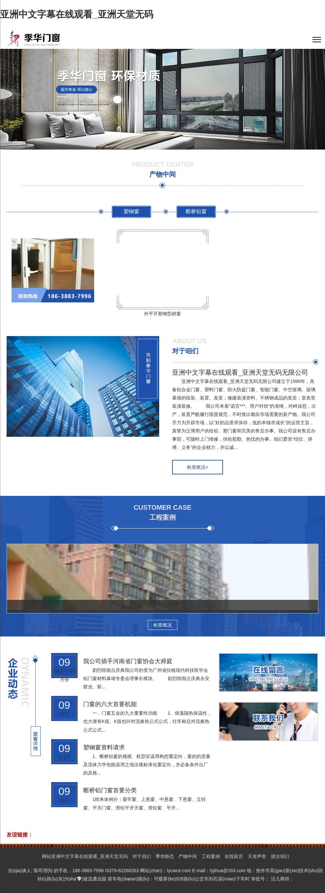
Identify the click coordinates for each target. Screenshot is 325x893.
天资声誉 (257, 856)
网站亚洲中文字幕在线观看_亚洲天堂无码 (85, 856)
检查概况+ (197, 467)
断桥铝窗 (196, 211)
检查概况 (162, 625)
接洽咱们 (280, 856)
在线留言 (234, 856)
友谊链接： (20, 835)
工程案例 (210, 856)
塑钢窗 (131, 211)
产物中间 (187, 856)
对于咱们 (141, 856)
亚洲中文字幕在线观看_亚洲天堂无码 (76, 14)
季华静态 (165, 856)
